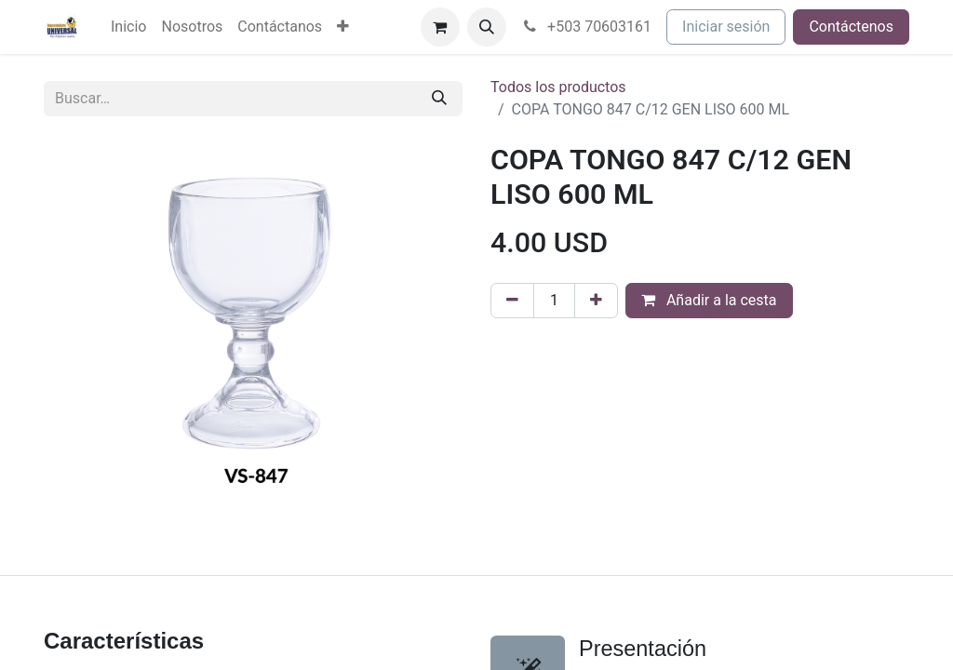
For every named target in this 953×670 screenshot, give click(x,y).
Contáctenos (851, 26)
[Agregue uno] (596, 300)
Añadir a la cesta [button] (709, 300)
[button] (486, 27)
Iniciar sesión (726, 26)
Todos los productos (558, 87)
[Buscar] (439, 98)
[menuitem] (128, 27)
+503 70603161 (586, 26)
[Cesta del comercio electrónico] (440, 27)
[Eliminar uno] (512, 300)
